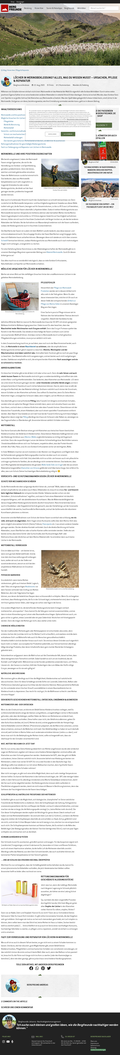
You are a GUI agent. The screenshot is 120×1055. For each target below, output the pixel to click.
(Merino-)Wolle (30, 437)
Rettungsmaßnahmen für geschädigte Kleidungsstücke (23, 144)
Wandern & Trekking (81, 85)
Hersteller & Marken (89, 182)
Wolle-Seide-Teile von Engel (52, 465)
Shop (12, 2)
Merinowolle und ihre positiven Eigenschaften (19, 115)
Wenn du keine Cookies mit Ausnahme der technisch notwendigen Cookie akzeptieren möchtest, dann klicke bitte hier (58, 120)
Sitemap (94, 1048)
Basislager (20, 2)
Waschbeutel (30, 346)
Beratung (28, 8)
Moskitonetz (30, 586)
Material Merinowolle (54, 252)
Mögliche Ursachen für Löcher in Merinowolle (19, 118)
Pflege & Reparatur (22, 70)
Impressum (95, 1043)
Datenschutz (95, 1045)
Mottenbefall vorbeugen (13, 137)
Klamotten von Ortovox (30, 468)
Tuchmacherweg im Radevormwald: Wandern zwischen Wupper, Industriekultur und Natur (100, 170)
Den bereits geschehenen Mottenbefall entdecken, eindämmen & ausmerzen (34, 141)
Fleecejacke (47, 524)
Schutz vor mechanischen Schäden (18, 134)
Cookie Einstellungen (98, 1050)
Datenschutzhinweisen (46, 128)
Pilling (25, 417)
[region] (61, 123)
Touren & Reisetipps (54, 8)
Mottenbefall (9, 128)
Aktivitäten (82, 8)
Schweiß (4, 240)
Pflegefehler (9, 121)
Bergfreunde (69, 8)
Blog (3, 70)
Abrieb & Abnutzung (12, 125)
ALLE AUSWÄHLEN (68, 134)
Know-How (39, 8)
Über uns (94, 1041)
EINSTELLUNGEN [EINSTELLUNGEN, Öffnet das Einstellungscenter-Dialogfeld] (52, 134)
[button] (31, 968)
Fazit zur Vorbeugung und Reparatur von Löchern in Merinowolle (26, 147)
